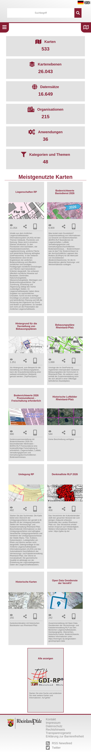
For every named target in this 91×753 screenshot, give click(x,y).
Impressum (53, 722)
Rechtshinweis (55, 729)
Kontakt (51, 719)
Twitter (53, 748)
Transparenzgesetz (58, 733)
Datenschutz (54, 726)
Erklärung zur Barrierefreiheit (65, 736)
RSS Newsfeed (59, 743)
